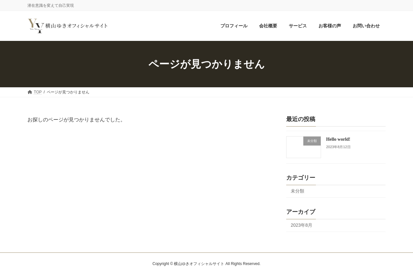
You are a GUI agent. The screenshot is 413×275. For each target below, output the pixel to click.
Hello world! (338, 139)
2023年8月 (301, 225)
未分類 (297, 191)
